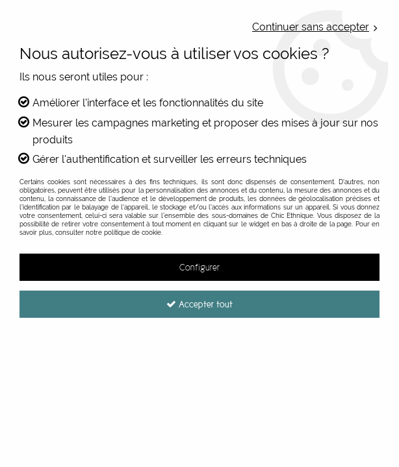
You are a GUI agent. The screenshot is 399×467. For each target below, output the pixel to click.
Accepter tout (199, 304)
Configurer (199, 267)
